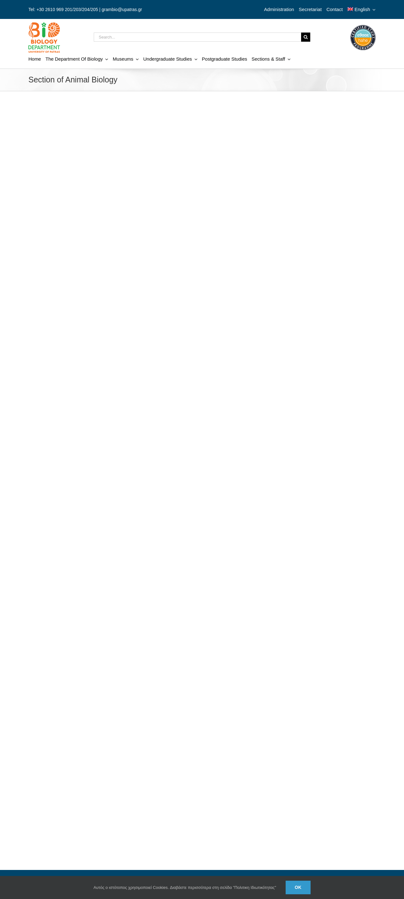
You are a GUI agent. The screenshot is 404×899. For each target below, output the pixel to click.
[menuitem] (362, 9)
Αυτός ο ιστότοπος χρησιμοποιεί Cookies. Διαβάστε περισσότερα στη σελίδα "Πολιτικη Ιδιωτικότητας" (184, 887)
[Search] (305, 37)
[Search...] (197, 37)
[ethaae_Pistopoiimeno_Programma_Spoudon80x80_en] (363, 27)
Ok (298, 887)
